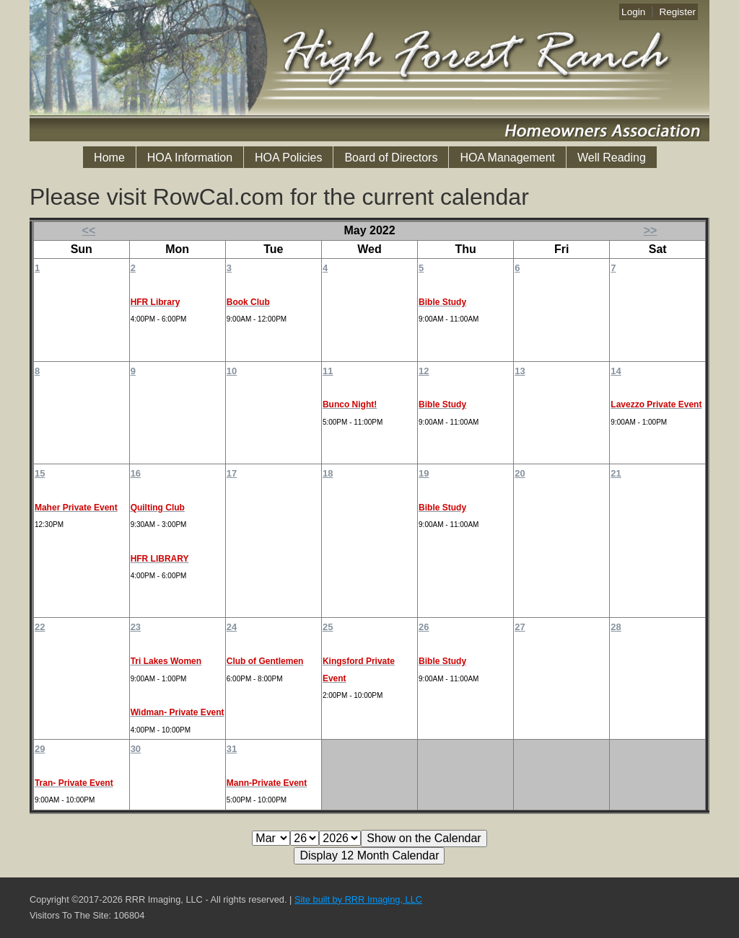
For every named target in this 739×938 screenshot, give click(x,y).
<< (89, 230)
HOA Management (507, 157)
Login (633, 11)
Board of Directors (390, 157)
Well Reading (611, 157)
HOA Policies (288, 157)
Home (109, 157)
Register (677, 11)
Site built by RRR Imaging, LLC (358, 899)
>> (650, 230)
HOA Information (189, 157)
